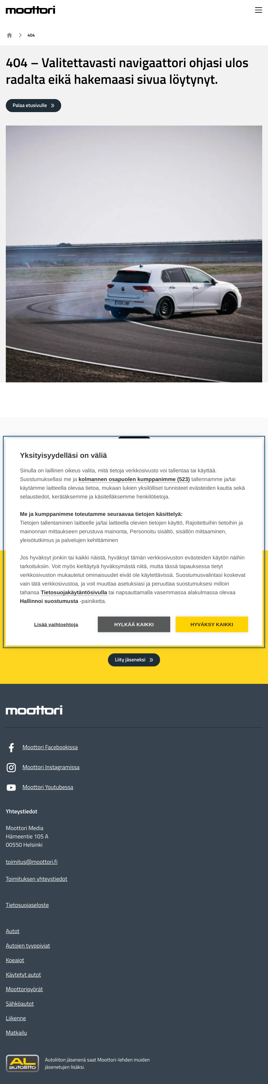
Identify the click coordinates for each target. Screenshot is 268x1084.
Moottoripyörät (24, 989)
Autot (13, 931)
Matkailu (16, 1032)
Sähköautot (20, 1003)
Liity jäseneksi (130, 660)
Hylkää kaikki (134, 624)
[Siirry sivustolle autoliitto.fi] (22, 1064)
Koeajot (15, 960)
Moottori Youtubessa (39, 789)
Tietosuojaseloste (27, 905)
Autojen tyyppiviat (28, 945)
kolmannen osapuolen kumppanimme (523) (134, 479)
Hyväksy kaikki (211, 624)
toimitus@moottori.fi (32, 862)
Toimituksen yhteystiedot (36, 879)
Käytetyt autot (23, 974)
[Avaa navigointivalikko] (258, 11)
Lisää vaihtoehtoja (56, 624)
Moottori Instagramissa (43, 769)
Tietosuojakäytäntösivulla (74, 593)
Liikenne (16, 1018)
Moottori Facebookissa (42, 749)
